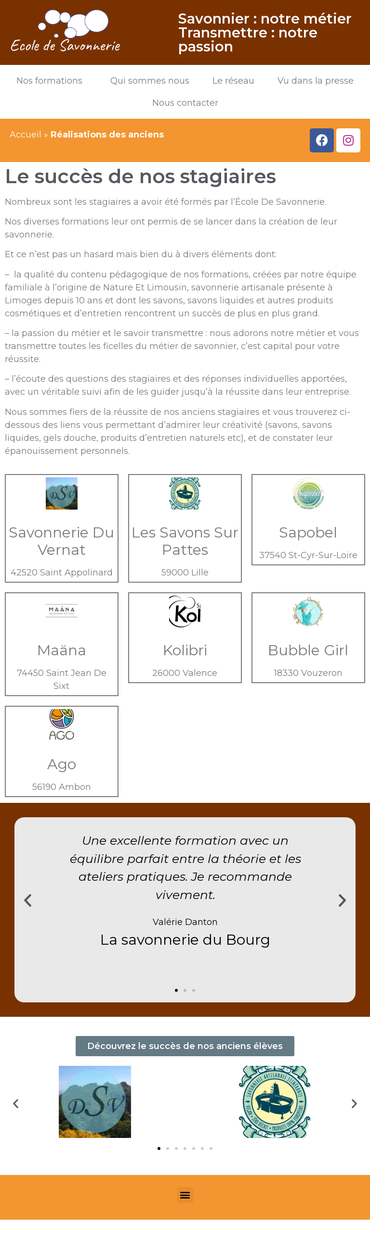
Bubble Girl (308, 650)
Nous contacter (185, 103)
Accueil (25, 134)
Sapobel (308, 532)
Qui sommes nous (149, 80)
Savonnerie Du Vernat (61, 541)
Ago (61, 764)
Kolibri (185, 650)
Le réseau (233, 80)
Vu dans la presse (316, 80)
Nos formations (51, 80)
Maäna (61, 650)
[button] (176, 990)
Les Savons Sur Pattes (185, 541)
